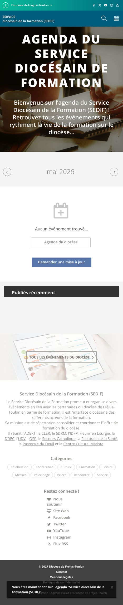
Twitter (56, 524)
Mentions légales (61, 577)
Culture (66, 467)
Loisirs (107, 467)
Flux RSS (57, 543)
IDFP (74, 433)
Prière (61, 475)
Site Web (58, 511)
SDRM (61, 433)
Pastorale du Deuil (38, 444)
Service (102, 475)
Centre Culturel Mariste (83, 444)
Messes (20, 475)
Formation (87, 467)
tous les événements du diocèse (61, 357)
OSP (32, 438)
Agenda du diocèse (61, 242)
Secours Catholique (59, 438)
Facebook (58, 517)
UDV (22, 438)
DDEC (9, 438)
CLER (45, 433)
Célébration (19, 467)
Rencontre (82, 475)
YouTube (58, 530)
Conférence (44, 467)
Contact (61, 572)
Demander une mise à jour (61, 262)
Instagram (59, 537)
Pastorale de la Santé (99, 438)
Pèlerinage (42, 475)
